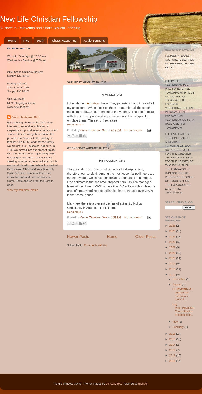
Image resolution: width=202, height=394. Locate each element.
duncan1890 (113, 383)
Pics (26, 40)
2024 (172, 236)
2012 (172, 355)
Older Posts (145, 236)
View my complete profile (22, 190)
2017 (172, 274)
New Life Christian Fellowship (48, 19)
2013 (172, 350)
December (179, 279)
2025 (172, 231)
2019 (172, 263)
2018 (172, 269)
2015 (172, 339)
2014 (172, 344)
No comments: (133, 130)
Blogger (143, 383)
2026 (172, 225)
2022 (172, 247)
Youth (40, 40)
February (178, 327)
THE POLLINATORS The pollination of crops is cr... (183, 309)
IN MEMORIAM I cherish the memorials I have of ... (182, 294)
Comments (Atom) (95, 245)
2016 (172, 333)
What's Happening (63, 40)
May (176, 321)
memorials (92, 103)
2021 (172, 252)
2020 (172, 258)
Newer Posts (78, 236)
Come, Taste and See (25, 117)
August (177, 284)
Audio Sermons (94, 40)
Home (12, 40)
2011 (172, 360)
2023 (172, 241)
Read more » (75, 124)
